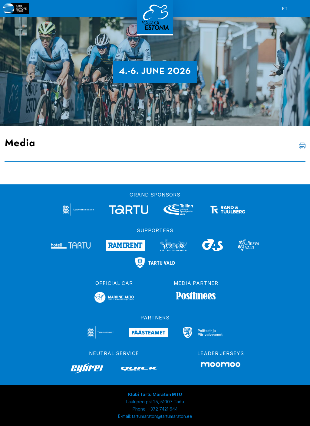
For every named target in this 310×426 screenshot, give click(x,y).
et (285, 9)
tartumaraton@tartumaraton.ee (162, 416)
